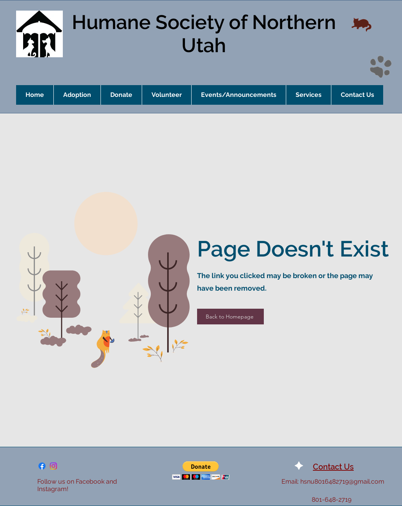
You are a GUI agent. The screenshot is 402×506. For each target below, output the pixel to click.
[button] (201, 470)
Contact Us (333, 466)
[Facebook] (42, 466)
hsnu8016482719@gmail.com (342, 481)
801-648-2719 (331, 499)
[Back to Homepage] (230, 316)
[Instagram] (53, 466)
